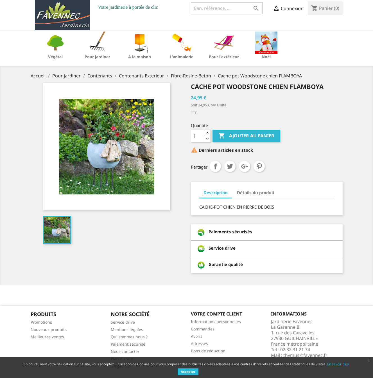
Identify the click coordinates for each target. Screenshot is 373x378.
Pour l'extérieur (224, 56)
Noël (266, 56)
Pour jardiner (97, 56)
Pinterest (259, 166)
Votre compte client (216, 314)
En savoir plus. (338, 364)
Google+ (244, 166)
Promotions (41, 322)
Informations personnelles (216, 321)
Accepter (188, 371)
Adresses (199, 343)
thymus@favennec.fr (305, 355)
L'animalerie (181, 56)
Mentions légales (127, 329)
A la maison (139, 56)
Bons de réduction (208, 351)
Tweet (230, 166)
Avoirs (196, 336)
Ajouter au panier (246, 136)
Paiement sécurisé (128, 344)
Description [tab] (216, 192)
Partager (215, 166)
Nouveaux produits (49, 329)
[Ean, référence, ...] (227, 8)
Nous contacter (125, 351)
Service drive (123, 322)
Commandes (202, 329)
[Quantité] (197, 136)
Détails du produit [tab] (256, 192)
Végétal (55, 56)
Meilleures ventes (47, 336)
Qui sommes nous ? (129, 336)
